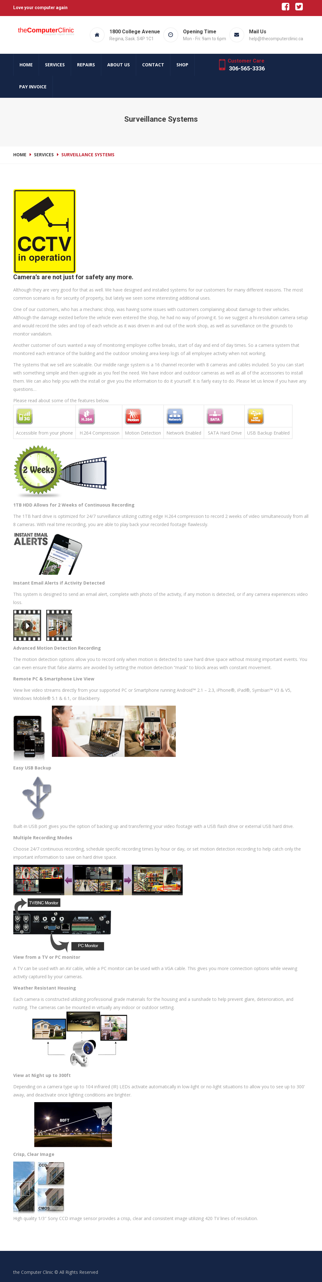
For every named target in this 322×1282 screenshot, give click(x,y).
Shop (182, 65)
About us (118, 65)
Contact (153, 65)
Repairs (86, 65)
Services (55, 65)
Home (26, 65)
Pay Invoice (33, 87)
